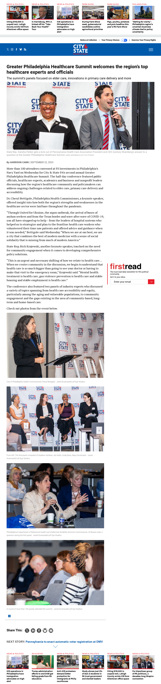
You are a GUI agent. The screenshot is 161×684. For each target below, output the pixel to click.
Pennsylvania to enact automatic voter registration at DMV (64, 641)
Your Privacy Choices (114, 40)
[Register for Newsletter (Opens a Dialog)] (151, 281)
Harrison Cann (19, 162)
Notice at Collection (88, 40)
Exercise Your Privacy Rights (144, 40)
